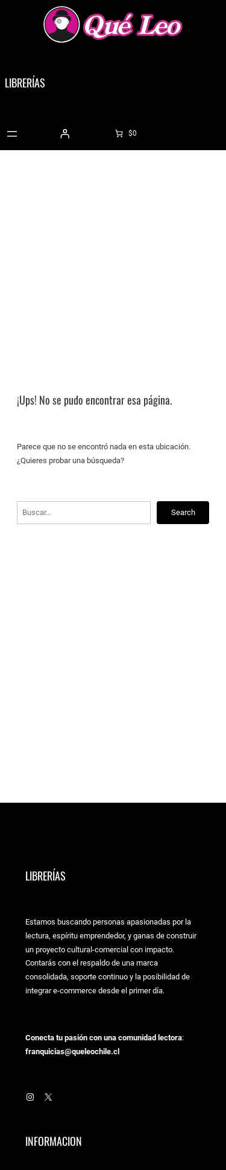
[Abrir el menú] (12, 134)
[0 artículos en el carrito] (125, 133)
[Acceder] (64, 133)
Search (183, 512)
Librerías (25, 82)
